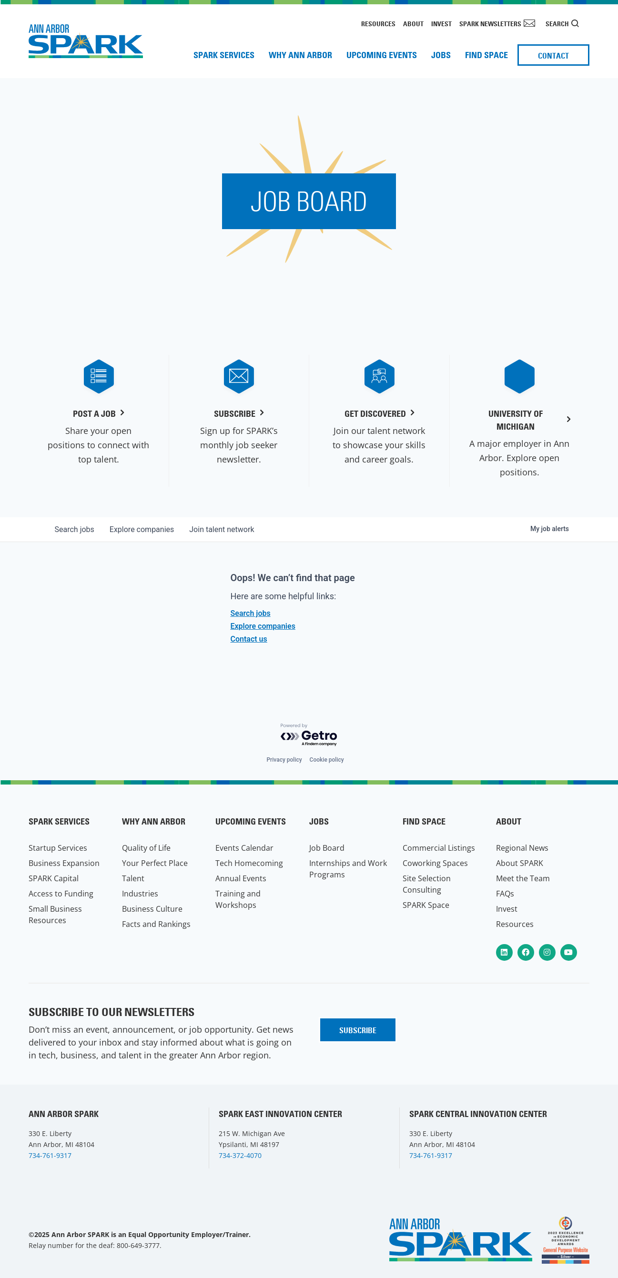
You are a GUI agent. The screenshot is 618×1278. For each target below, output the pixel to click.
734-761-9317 (50, 1155)
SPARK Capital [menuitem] (54, 878)
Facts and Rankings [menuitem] (156, 924)
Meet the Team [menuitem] (523, 878)
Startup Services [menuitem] (58, 848)
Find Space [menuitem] (486, 55)
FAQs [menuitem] (505, 893)
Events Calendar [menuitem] (244, 848)
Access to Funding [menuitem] (61, 893)
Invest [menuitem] (441, 24)
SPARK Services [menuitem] (223, 55)
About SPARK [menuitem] (519, 863)
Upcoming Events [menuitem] (381, 55)
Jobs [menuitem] (441, 55)
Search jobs (251, 613)
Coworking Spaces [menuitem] (435, 863)
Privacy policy (284, 759)
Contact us (249, 639)
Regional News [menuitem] (522, 848)
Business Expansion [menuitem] (64, 863)
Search (557, 24)
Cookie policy (327, 759)
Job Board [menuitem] (326, 848)
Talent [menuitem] (133, 878)
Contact (553, 55)
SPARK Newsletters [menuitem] (490, 24)
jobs (74, 529)
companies (142, 529)
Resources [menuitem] (378, 24)
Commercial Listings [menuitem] (439, 848)
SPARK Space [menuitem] (426, 905)
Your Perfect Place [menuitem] (155, 863)
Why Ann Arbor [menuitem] (300, 55)
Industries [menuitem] (140, 893)
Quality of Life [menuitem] (146, 848)
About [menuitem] (413, 24)
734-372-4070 (240, 1155)
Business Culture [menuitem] (152, 909)
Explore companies (263, 626)
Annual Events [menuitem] (240, 878)
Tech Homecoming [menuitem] (249, 863)
